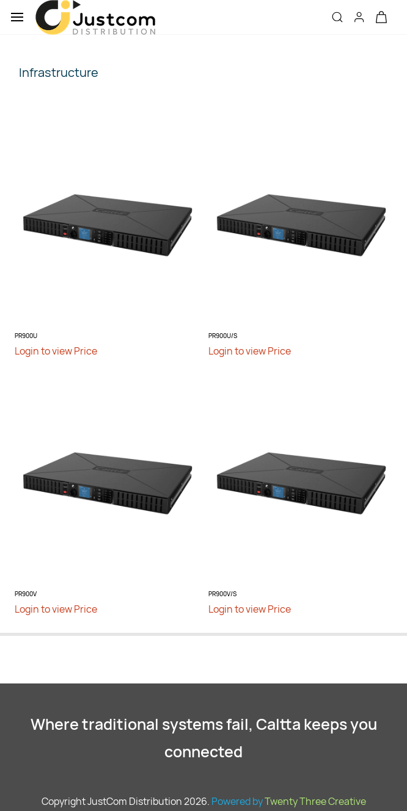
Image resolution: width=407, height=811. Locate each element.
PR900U (26, 335)
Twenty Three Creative (315, 801)
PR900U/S (222, 335)
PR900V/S (222, 593)
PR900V (26, 593)
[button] (381, 17)
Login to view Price (56, 351)
